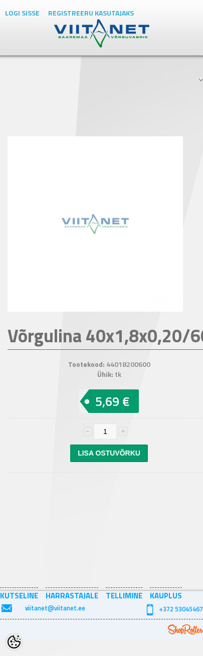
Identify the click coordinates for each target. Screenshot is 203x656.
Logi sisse (22, 13)
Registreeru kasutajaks (91, 13)
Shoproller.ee (185, 629)
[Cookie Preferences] (14, 642)
